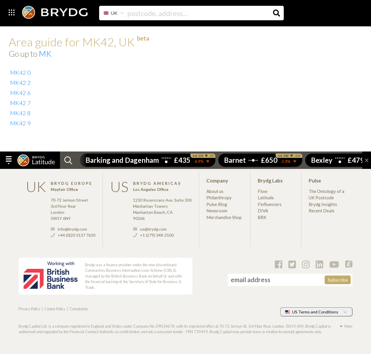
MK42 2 (20, 82)
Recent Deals (321, 210)
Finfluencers (269, 204)
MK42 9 (20, 123)
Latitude (266, 197)
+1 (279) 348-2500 (153, 235)
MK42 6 (20, 92)
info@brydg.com (69, 229)
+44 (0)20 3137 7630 (73, 235)
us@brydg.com (150, 229)
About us (214, 191)
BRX (262, 217)
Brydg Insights (323, 204)
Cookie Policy (54, 308)
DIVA (263, 210)
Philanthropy (219, 197)
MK (45, 54)
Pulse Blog (216, 204)
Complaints (79, 308)
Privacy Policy (29, 308)
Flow (262, 191)
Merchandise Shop (224, 217)
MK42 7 (20, 102)
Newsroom (216, 210)
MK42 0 (20, 72)
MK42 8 (20, 113)
